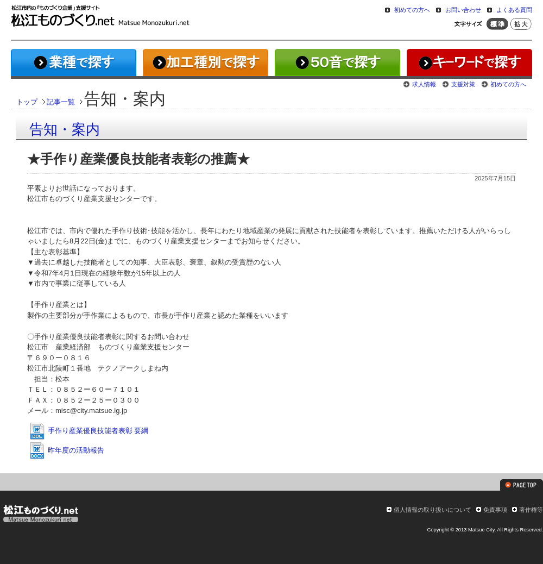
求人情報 (424, 84)
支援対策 (463, 84)
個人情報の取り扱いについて (432, 509)
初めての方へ (412, 10)
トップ (26, 102)
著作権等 (531, 509)
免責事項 (495, 509)
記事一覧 (61, 102)
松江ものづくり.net (40, 515)
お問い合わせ (463, 10)
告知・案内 (64, 129)
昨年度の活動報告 (66, 450)
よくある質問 (514, 10)
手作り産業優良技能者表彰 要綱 (88, 431)
